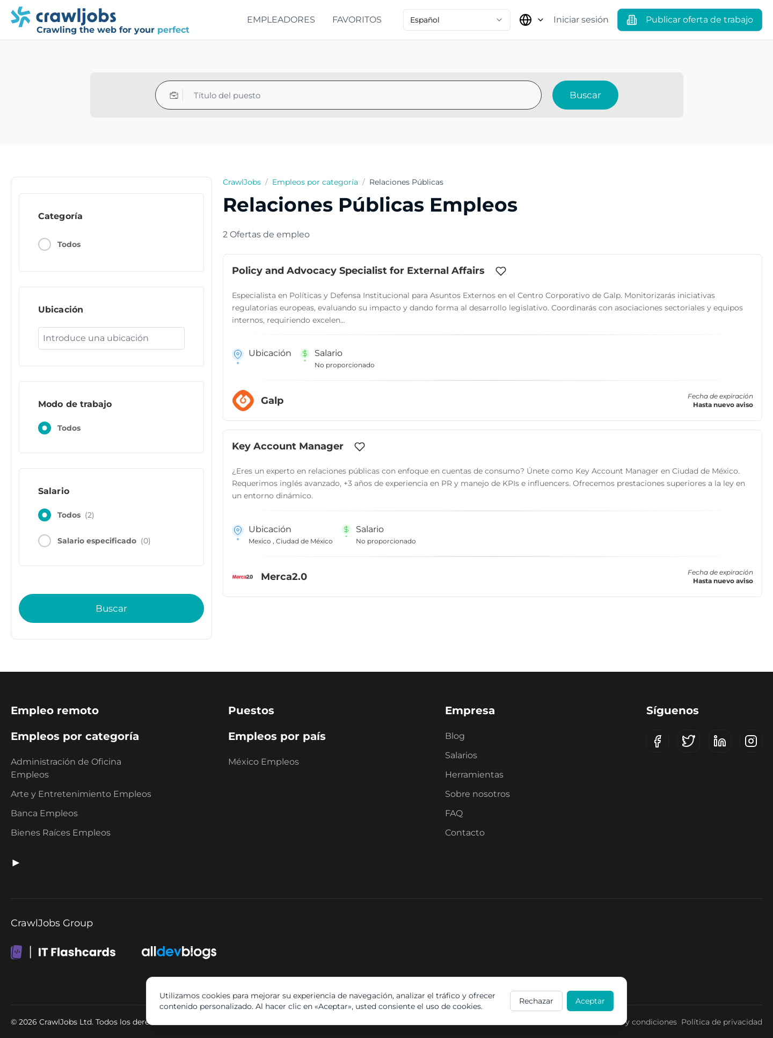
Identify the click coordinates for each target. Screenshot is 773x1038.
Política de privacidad (721, 1022)
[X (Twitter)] (688, 741)
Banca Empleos (44, 813)
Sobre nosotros (477, 794)
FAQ (454, 813)
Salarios (461, 755)
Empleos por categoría (315, 182)
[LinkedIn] (719, 741)
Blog (455, 736)
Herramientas (474, 775)
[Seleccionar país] (532, 19)
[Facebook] (657, 741)
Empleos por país (277, 736)
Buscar (585, 95)
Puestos (251, 710)
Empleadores (281, 19)
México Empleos (263, 762)
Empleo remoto (55, 710)
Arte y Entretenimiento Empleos (81, 794)
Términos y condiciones (632, 1022)
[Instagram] (751, 741)
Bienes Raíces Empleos (61, 833)
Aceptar (590, 1001)
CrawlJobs (242, 182)
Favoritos (357, 19)
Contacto (465, 833)
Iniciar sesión (581, 19)
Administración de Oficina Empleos (66, 768)
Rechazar (536, 1001)
